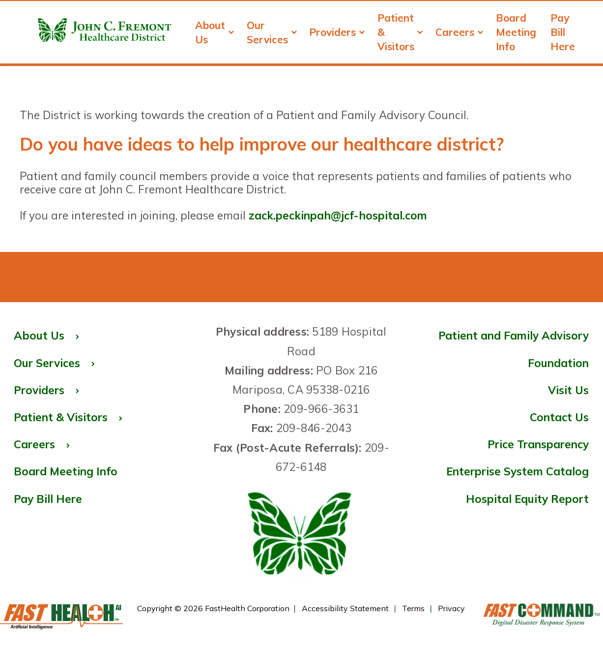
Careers (459, 32)
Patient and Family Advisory (513, 335)
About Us (214, 32)
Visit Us (568, 390)
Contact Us (559, 417)
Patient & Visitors (400, 32)
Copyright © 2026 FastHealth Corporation (213, 608)
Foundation (558, 363)
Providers (337, 32)
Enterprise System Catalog (511, 473)
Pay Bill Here (562, 32)
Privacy (451, 608)
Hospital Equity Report (527, 499)
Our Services (272, 32)
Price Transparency (511, 446)
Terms (413, 608)
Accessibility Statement (345, 608)
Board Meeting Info (516, 32)
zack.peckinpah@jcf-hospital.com (338, 215)
